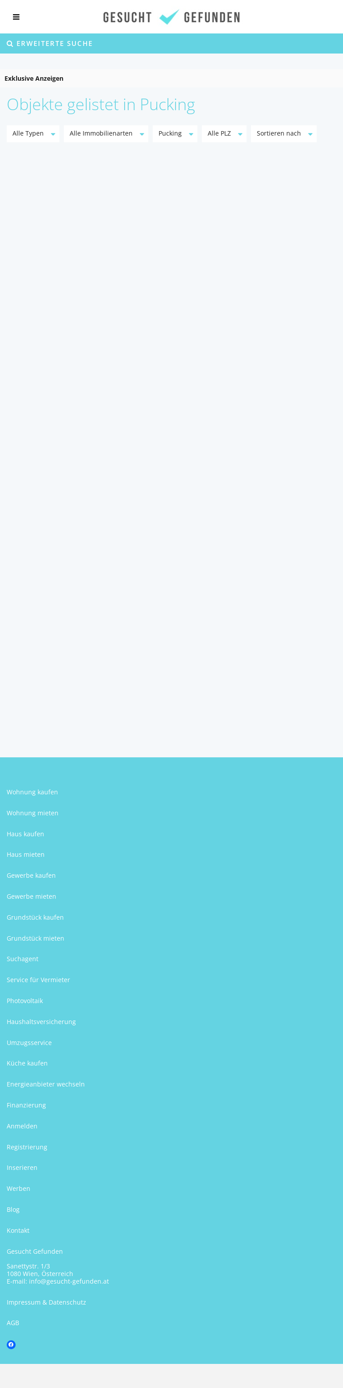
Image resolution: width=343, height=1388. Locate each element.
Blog (13, 1209)
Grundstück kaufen (35, 917)
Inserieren (22, 1167)
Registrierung (27, 1147)
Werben (18, 1188)
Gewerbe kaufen (31, 875)
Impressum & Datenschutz (46, 1302)
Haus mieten (26, 854)
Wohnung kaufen (32, 792)
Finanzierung (26, 1105)
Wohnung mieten (33, 813)
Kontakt (18, 1230)
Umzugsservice (29, 1042)
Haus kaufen (25, 834)
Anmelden (22, 1126)
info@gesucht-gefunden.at (69, 1281)
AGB (13, 1322)
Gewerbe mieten (31, 896)
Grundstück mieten (35, 938)
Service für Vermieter (38, 979)
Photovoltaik (25, 1000)
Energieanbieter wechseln (46, 1084)
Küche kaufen (27, 1063)
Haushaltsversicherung (41, 1021)
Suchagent (22, 958)
